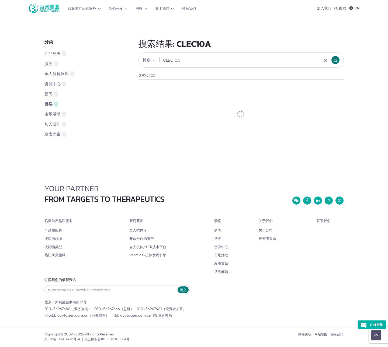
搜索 (340, 8)
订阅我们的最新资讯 (60, 279)
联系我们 (324, 220)
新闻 (51, 94)
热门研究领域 (54, 255)
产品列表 (55, 53)
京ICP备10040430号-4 (62, 339)
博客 (51, 104)
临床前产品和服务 (58, 220)
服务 (51, 63)
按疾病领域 (53, 238)
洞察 (217, 220)
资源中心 (55, 84)
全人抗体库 (138, 230)
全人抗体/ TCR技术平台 (147, 247)
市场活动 (55, 114)
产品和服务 (53, 230)
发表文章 (55, 134)
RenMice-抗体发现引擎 (147, 255)
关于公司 (266, 230)
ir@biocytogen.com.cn (131, 315)
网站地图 (320, 334)
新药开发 (136, 220)
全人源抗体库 (59, 73)
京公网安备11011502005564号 (107, 339)
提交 (183, 290)
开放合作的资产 (141, 238)
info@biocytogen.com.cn (66, 315)
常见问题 (221, 271)
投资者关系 (267, 238)
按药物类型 (53, 247)
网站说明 (304, 334)
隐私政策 (337, 334)
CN (354, 8)
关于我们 (266, 220)
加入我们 (324, 8)
